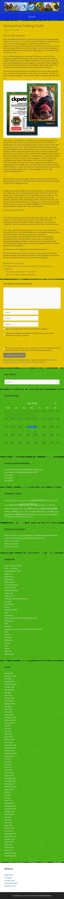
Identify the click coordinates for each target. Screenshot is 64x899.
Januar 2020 (8, 715)
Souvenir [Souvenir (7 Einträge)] (37, 514)
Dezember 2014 (10, 853)
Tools (6, 646)
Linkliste (7, 626)
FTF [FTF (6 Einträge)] (56, 500)
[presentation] (20, 342)
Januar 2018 (8, 775)
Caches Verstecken (11, 590)
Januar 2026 (8, 673)
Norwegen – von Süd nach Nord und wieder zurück (23, 629)
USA (51, 266)
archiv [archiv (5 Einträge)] (16, 501)
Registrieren (8, 875)
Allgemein (9, 263)
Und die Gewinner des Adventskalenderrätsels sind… (23, 469)
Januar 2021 (8, 701)
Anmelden (8, 878)
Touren (7, 648)
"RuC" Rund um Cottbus (13, 565)
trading (46, 266)
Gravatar (11, 329)
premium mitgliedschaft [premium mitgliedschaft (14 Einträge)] (16, 514)
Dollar (19, 266)
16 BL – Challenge (11, 568)
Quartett (35, 266)
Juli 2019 (7, 726)
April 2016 (8, 822)
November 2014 (10, 856)
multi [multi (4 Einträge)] (25, 512)
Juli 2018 (7, 759)
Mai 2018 (7, 764)
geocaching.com (18, 147)
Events (6, 607)
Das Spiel (7, 601)
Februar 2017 (9, 803)
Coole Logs (8, 593)
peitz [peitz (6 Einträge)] (51, 511)
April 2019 (8, 734)
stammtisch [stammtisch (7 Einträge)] (45, 514)
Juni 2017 (7, 795)
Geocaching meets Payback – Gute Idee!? (21, 272)
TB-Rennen (8, 640)
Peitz (6, 632)
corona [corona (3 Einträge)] (28, 500)
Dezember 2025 (10, 676)
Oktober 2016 (9, 811)
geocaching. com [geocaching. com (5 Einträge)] (43, 505)
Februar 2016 (9, 828)
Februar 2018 (9, 773)
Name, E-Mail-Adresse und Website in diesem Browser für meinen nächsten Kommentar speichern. (30, 334)
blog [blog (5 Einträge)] (20, 501)
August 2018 (9, 756)
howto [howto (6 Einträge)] (6, 511)
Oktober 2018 (9, 751)
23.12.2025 (8, 478)
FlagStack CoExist (10, 610)
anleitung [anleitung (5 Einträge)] (7, 501)
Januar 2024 (8, 681)
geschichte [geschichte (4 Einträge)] (23, 509)
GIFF (6, 624)
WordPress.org (9, 886)
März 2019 (8, 737)
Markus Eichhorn (10, 535)
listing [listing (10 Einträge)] (15, 511)
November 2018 (10, 748)
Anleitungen (8, 579)
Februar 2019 (9, 739)
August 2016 (9, 814)
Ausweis (9, 266)
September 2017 (10, 787)
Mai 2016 (7, 820)
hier (47, 249)
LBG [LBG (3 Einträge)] (11, 511)
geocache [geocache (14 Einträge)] (14, 504)
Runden (7, 635)
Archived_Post (9, 582)
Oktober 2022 (9, 687)
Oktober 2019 (9, 723)
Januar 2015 (8, 850)
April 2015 (8, 845)
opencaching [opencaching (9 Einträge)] (36, 511)
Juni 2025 (7, 679)
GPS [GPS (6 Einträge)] (39, 509)
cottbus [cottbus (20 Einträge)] (35, 500)
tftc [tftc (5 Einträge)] (5, 517)
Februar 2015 (9, 847)
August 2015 (9, 842)
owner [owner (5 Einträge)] (44, 512)
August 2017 (9, 789)
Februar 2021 (9, 698)
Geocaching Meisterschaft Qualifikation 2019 (21, 618)
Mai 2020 (7, 706)
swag (41, 266)
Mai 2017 (7, 798)
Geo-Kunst (8, 615)
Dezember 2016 (10, 806)
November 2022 (10, 684)
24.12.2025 (8, 475)
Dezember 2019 (10, 717)
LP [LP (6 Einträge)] (19, 511)
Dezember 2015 (10, 834)
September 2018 (10, 753)
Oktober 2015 (9, 839)
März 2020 (8, 712)
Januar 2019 (8, 742)
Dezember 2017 (10, 778)
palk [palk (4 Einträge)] (48, 512)
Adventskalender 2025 (12, 571)
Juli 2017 (7, 792)
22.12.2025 (8, 480)
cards (15, 266)
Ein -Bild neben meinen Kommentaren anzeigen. (27, 329)
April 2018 (8, 767)
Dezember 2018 (10, 745)
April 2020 (8, 709)
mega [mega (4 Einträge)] (22, 512)
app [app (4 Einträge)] (12, 501)
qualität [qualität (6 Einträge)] (31, 514)
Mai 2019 (7, 731)
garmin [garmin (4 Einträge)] (6, 505)
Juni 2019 (7, 728)
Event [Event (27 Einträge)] (42, 500)
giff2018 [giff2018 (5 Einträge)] (35, 509)
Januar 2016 (8, 831)
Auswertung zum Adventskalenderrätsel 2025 (21, 472)
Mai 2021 (7, 692)
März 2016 (8, 825)
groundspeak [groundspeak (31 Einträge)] (49, 508)
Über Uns (7, 651)
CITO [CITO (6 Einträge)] (24, 500)
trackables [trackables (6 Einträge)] (11, 517)
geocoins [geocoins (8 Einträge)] (8, 509)
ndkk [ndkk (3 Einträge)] (29, 511)
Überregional (19, 263)
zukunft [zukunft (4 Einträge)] (30, 517)
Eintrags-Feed (9, 880)
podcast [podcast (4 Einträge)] (56, 512)
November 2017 (10, 781)
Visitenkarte (7, 269)
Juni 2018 (7, 762)
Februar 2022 (9, 690)
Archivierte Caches (11, 585)
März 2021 (8, 695)
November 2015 (10, 836)
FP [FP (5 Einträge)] (54, 501)
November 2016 (10, 809)
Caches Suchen (10, 588)
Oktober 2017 (9, 784)
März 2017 (8, 800)
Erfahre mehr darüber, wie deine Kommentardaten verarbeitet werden (30, 361)
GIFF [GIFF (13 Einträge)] (29, 508)
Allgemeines (9, 576)
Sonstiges (8, 637)
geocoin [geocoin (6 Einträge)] (52, 505)
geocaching (26, 266)
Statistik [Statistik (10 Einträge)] (54, 514)
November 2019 (10, 720)
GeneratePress (45, 895)
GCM (6, 612)
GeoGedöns (8, 621)
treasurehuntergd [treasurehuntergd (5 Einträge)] (21, 517)
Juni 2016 (7, 817)
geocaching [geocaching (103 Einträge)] (28, 504)
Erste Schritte (9, 604)
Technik (7, 643)
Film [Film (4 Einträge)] (51, 501)
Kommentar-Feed (10, 883)
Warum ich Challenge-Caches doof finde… (21, 275)
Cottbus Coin (9, 596)
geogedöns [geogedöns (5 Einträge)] (16, 509)
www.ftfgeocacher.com (16, 41)
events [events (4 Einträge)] (48, 501)
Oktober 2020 (9, 704)
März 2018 (8, 770)
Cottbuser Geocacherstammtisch (16, 599)
